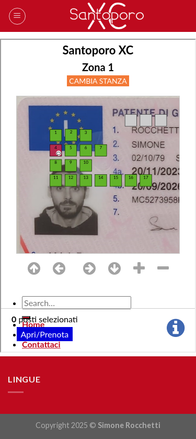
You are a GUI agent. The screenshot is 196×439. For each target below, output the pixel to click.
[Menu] (17, 16)
